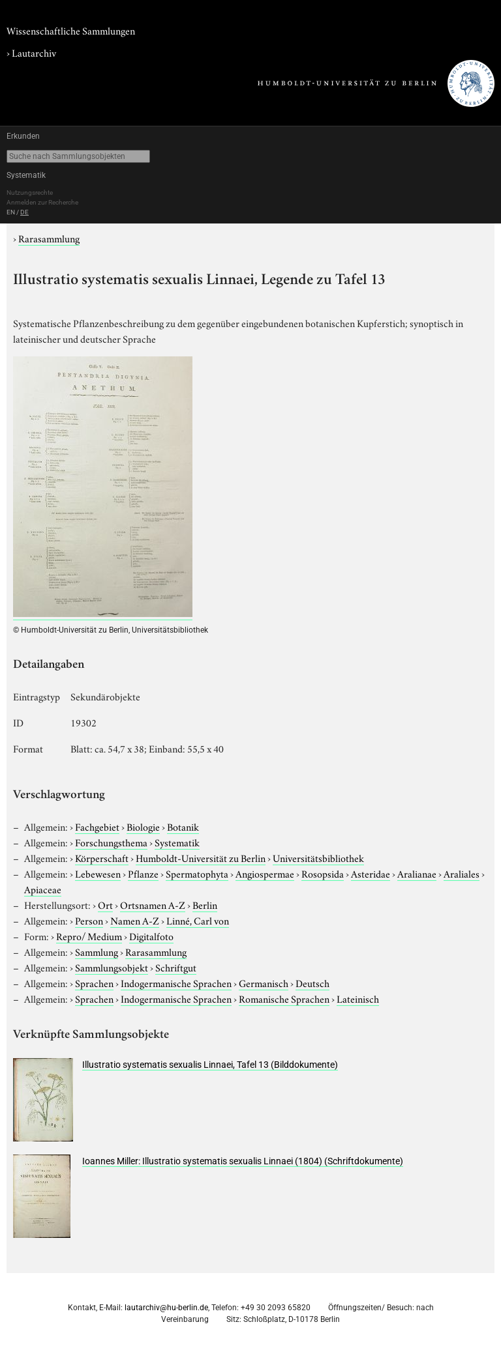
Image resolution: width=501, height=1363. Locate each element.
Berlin (204, 904)
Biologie (143, 826)
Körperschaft (102, 857)
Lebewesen (98, 873)
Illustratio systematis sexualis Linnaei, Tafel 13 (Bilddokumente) (210, 1064)
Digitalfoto (151, 935)
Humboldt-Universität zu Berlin (201, 857)
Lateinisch (358, 998)
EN (11, 212)
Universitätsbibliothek (318, 857)
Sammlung (96, 951)
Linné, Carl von (197, 920)
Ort (105, 904)
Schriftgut (175, 967)
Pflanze (143, 873)
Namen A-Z (134, 920)
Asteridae (370, 873)
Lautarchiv (34, 52)
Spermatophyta (197, 873)
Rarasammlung (49, 238)
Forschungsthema (111, 842)
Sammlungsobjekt (111, 967)
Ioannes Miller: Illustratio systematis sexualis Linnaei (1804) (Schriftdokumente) (242, 1161)
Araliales (461, 873)
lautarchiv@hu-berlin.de (166, 1307)
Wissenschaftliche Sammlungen (71, 30)
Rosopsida (322, 873)
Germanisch (263, 982)
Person (89, 920)
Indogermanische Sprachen (176, 982)
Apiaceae (42, 889)
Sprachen (94, 982)
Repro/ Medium (89, 935)
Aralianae (416, 873)
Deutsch (312, 982)
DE (24, 212)
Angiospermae (264, 873)
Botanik (183, 826)
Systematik (26, 175)
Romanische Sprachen (284, 998)
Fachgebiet (97, 826)
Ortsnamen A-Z (152, 904)
